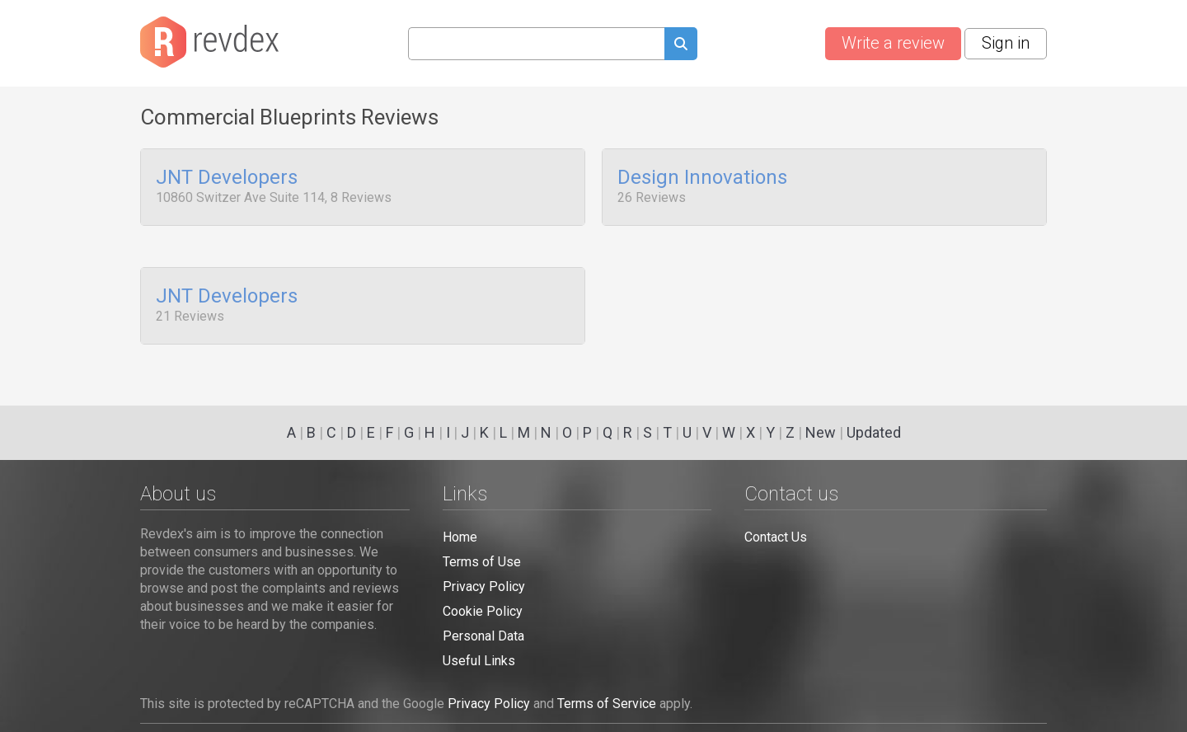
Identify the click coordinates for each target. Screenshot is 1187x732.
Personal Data (483, 636)
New (820, 432)
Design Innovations (702, 178)
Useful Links (479, 661)
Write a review (893, 43)
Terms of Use (482, 562)
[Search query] (536, 43)
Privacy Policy (484, 586)
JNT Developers (227, 178)
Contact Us (775, 537)
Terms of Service (606, 703)
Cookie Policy (483, 611)
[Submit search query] (680, 46)
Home (460, 537)
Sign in (1006, 43)
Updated (874, 432)
